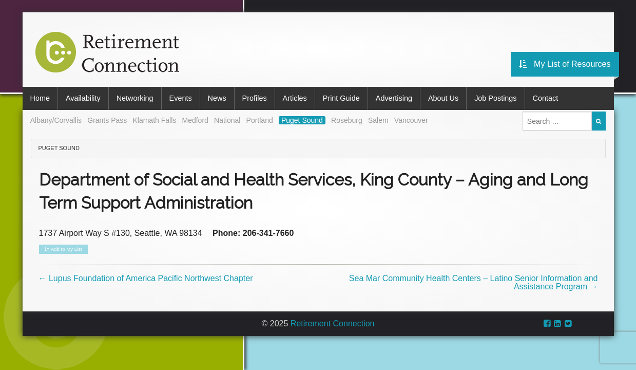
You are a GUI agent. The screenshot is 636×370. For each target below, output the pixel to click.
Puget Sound (302, 120)
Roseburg (346, 120)
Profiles (254, 98)
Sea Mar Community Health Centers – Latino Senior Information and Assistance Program (473, 282)
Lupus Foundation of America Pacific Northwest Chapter (145, 278)
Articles (295, 98)
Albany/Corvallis (56, 120)
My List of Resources (565, 64)
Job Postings (495, 98)
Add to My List (63, 249)
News (217, 98)
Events (180, 98)
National (227, 120)
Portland (259, 120)
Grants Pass (107, 120)
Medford (195, 120)
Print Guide (341, 98)
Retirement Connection (333, 323)
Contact (545, 98)
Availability (83, 98)
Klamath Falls (154, 120)
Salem (378, 120)
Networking (135, 98)
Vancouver (411, 120)
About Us (443, 98)
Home (40, 98)
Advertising (394, 98)
